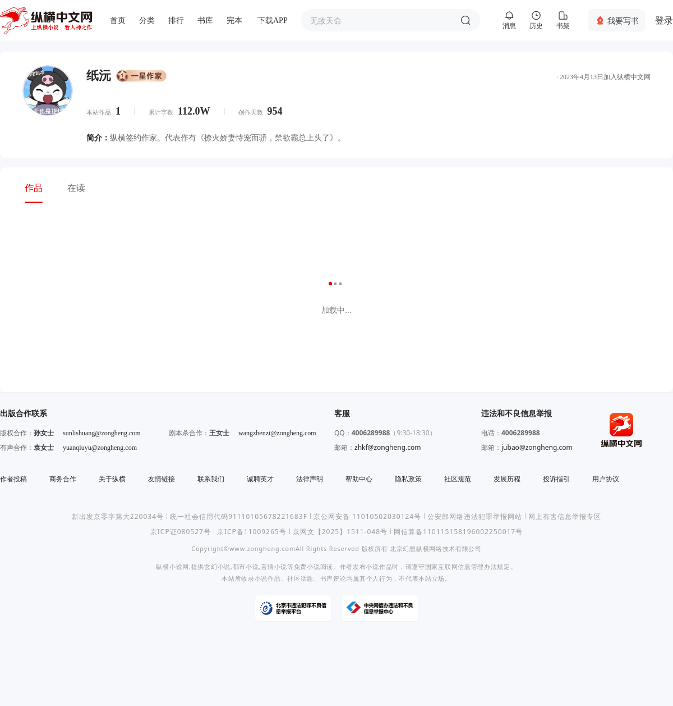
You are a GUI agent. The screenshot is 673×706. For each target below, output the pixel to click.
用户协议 (605, 479)
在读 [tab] (76, 187)
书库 (205, 20)
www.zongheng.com (262, 548)
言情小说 (274, 566)
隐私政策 (408, 479)
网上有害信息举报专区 (564, 516)
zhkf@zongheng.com (387, 447)
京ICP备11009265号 (252, 531)
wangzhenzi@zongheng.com (277, 433)
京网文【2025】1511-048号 (340, 531)
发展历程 (507, 479)
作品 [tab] (34, 187)
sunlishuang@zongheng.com (102, 433)
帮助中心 (358, 479)
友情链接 (161, 479)
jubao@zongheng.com (537, 447)
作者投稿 (13, 479)
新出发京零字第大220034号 (118, 516)
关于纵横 (112, 479)
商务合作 (62, 479)
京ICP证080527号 (180, 531)
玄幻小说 (217, 566)
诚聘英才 (260, 479)
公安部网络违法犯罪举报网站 (474, 516)
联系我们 (210, 479)
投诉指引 (556, 479)
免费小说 (307, 566)
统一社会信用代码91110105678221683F (238, 516)
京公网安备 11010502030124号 (367, 516)
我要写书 (623, 20)
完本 (234, 20)
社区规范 (457, 479)
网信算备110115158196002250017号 (458, 531)
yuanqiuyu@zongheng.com (100, 448)
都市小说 (246, 566)
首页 (118, 20)
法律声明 (309, 479)
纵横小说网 (172, 566)
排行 (176, 20)
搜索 (465, 20)
